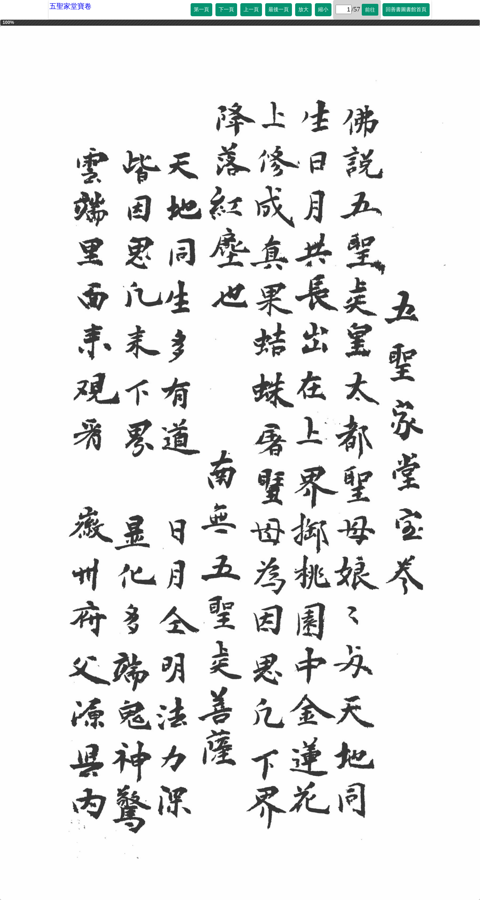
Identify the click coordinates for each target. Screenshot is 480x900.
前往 (370, 9)
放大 (303, 9)
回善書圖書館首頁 (406, 9)
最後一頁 (278, 9)
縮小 (323, 9)
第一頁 (201, 9)
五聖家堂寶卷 (70, 6)
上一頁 (251, 9)
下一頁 (226, 9)
